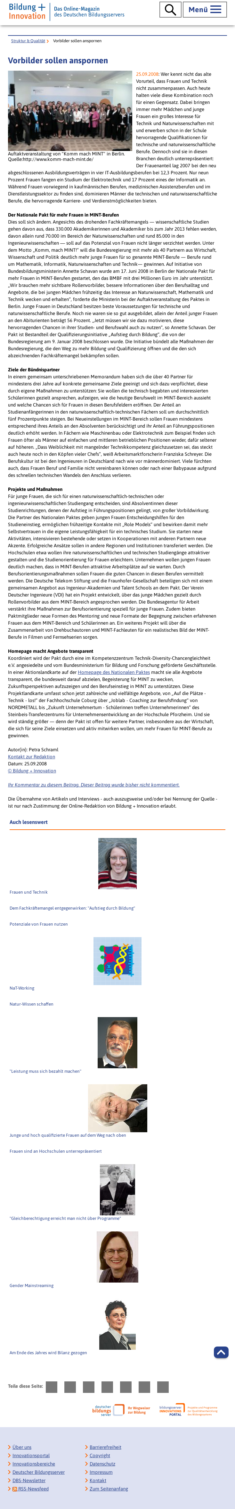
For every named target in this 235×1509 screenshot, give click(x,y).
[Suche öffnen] (170, 10)
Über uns (21, 1447)
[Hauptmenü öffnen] (205, 10)
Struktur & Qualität (28, 40)
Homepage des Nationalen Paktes (114, 672)
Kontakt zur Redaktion (31, 756)
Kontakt (98, 1480)
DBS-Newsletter (28, 1480)
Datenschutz (102, 1463)
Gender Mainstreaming (31, 1285)
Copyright (100, 1455)
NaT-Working (22, 988)
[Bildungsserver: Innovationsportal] (188, 1409)
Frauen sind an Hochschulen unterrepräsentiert (56, 1151)
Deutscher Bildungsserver (38, 1472)
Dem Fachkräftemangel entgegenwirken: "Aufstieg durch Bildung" (72, 908)
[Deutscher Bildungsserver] (121, 1410)
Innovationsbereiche (33, 1463)
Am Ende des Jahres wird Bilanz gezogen (48, 1352)
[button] (221, 1352)
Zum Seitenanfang (109, 1488)
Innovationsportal (31, 1455)
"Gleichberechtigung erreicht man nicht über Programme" (65, 1218)
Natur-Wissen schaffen (31, 1004)
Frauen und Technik (29, 892)
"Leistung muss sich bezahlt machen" (45, 1071)
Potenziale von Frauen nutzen (39, 924)
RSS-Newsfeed (30, 1488)
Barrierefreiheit (105, 1447)
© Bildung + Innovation (32, 770)
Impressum (101, 1472)
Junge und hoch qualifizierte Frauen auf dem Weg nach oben (68, 1135)
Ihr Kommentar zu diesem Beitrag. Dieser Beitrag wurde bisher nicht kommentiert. (94, 784)
